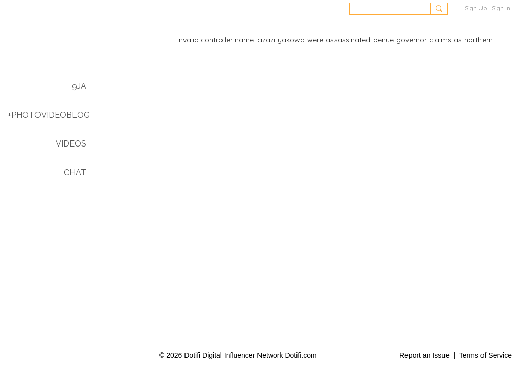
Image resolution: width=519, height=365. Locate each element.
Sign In (501, 8)
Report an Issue (424, 355)
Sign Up (476, 8)
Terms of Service (485, 355)
